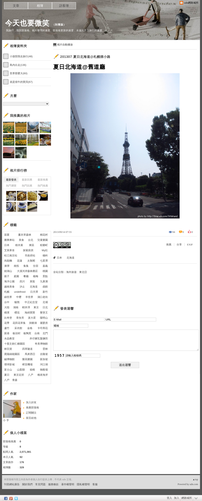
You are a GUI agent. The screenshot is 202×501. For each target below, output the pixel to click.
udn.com (194, 484)
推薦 (168, 244)
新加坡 (44, 359)
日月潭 (34, 291)
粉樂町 (44, 245)
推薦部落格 (32, 407)
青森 (14, 379)
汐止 (22, 286)
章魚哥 (20, 317)
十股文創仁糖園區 (14, 343)
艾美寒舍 (9, 250)
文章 (16, 5)
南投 (16, 265)
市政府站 (30, 255)
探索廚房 (28, 250)
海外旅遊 (71, 272)
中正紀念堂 (31, 302)
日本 (59, 257)
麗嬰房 (44, 322)
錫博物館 (9, 359)
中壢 (18, 296)
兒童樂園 (42, 239)
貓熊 (17, 302)
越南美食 (9, 286)
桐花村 (44, 234)
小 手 (6, 420)
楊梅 (35, 276)
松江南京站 (10, 255)
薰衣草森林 (24, 234)
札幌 (6, 291)
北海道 (70, 257)
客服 (95, 484)
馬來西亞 (30, 354)
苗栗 (6, 234)
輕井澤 (26, 307)
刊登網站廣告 (12, 484)
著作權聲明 (67, 484)
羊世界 (29, 296)
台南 (37, 333)
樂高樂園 (27, 359)
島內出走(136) (18, 64)
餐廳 (26, 276)
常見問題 (40, 484)
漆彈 (6, 265)
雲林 (45, 348)
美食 (21, 239)
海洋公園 (9, 281)
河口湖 (44, 364)
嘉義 (45, 265)
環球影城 (9, 364)
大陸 (6, 307)
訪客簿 (64, 5)
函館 (45, 286)
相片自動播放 (65, 44)
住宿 (35, 265)
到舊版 (59, 24)
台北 (30, 239)
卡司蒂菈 (42, 328)
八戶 (6, 379)
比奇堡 (8, 317)
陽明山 (44, 317)
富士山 (8, 369)
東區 (31, 245)
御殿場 (44, 369)
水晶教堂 (9, 338)
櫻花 (17, 312)
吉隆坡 (44, 354)
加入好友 (31, 402)
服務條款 (53, 484)
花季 (6, 322)
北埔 (45, 302)
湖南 (15, 307)
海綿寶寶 (30, 312)
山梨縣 (21, 369)
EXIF (190, 244)
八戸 (30, 374)
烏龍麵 (8, 260)
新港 (6, 333)
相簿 (40, 5)
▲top (195, 479)
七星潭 (44, 260)
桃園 (45, 271)
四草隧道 (27, 348)
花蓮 (19, 260)
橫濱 (6, 312)
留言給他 (31, 417)
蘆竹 (6, 328)
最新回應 (27, 179)
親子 (6, 276)
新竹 (45, 291)
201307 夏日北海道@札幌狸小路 (85, 56)
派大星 (32, 317)
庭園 (16, 276)
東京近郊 (19, 374)
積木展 (19, 245)
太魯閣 (31, 260)
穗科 (45, 255)
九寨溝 (44, 281)
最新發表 (11, 179)
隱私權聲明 (83, 484)
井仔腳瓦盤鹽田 (39, 338)
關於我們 (27, 484)
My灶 (45, 250)
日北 (45, 307)
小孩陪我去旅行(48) (21, 56)
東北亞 (83, 272)
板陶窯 (27, 333)
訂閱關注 (31, 412)
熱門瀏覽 (11, 185)
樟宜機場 (27, 364)
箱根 (32, 369)
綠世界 (8, 296)
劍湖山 (8, 271)
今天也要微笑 (27, 23)
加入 (176, 497)
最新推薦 (43, 179)
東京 (36, 307)
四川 (22, 281)
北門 (45, 333)
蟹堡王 (44, 312)
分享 (179, 244)
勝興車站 (9, 239)
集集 (26, 265)
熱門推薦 (43, 185)
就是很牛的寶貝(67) (21, 81)
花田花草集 (19, 322)
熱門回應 (27, 185)
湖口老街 (42, 296)
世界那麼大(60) (18, 73)
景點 (45, 276)
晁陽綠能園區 (12, 354)
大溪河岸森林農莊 (27, 271)
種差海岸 (42, 374)
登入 (169, 497)
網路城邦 (186, 497)
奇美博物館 (41, 343)
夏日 (6, 374)
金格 (29, 328)
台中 (6, 302)
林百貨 (8, 348)
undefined (19, 291)
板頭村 (16, 333)
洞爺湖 (33, 322)
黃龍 (32, 281)
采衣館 (18, 328)
